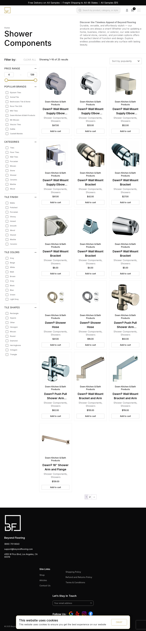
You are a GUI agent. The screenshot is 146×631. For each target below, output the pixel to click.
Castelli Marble (16, 134)
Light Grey (14, 299)
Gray (12, 258)
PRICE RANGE (12, 68)
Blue (12, 290)
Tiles (12, 148)
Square (13, 318)
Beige (12, 263)
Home (7, 28)
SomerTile (14, 97)
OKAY (119, 622)
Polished (13, 207)
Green (12, 295)
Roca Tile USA (16, 106)
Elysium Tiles (15, 92)
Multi (12, 272)
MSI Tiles (14, 111)
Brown (12, 276)
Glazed (13, 235)
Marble (13, 184)
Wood (12, 189)
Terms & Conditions (75, 582)
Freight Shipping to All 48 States (80, 2)
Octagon (13, 350)
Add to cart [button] (55, 131)
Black (12, 285)
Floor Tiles (14, 152)
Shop (42, 575)
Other (12, 322)
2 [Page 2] (90, 496)
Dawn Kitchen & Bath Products (22, 115)
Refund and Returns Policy (79, 577)
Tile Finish (11, 197)
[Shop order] (126, 61)
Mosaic (13, 166)
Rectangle (14, 313)
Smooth (13, 226)
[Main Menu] (139, 10)
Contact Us (44, 585)
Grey (12, 281)
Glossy (13, 217)
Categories (11, 141)
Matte (12, 203)
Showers (55, 121)
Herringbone (15, 345)
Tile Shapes (12, 307)
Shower (13, 175)
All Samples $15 (109, 2)
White (12, 267)
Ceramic (13, 180)
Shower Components (55, 117)
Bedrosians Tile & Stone (20, 102)
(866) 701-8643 (11, 544)
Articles (43, 580)
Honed (13, 221)
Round (12, 336)
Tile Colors (11, 252)
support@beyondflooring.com (18, 549)
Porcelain (14, 161)
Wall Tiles (14, 157)
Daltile (12, 129)
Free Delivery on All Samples (44, 2)
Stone (12, 170)
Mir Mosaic (14, 120)
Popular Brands (15, 86)
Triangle (13, 354)
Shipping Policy (73, 572)
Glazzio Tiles (15, 124)
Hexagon (14, 327)
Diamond (14, 341)
